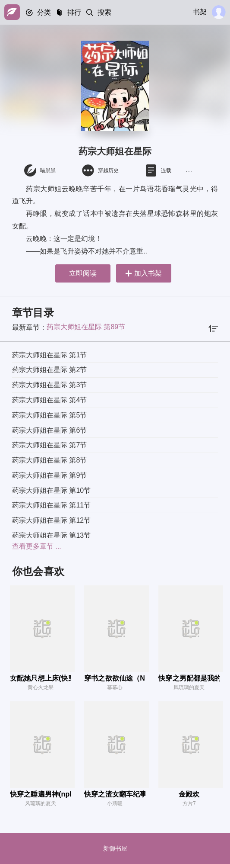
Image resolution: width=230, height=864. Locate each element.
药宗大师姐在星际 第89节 (86, 327)
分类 (44, 12)
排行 (74, 12)
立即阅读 (82, 273)
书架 (200, 12)
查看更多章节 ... (36, 546)
